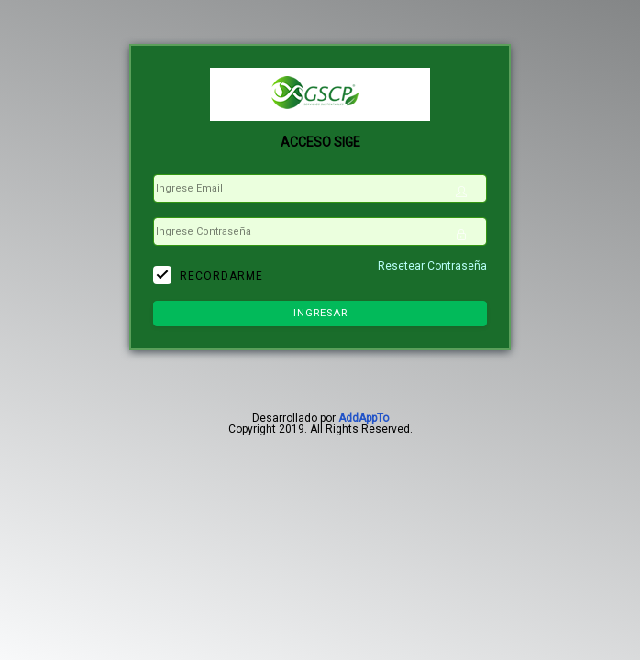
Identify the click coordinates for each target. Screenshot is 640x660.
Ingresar (320, 313)
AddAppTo (363, 418)
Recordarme (221, 276)
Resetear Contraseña (432, 265)
